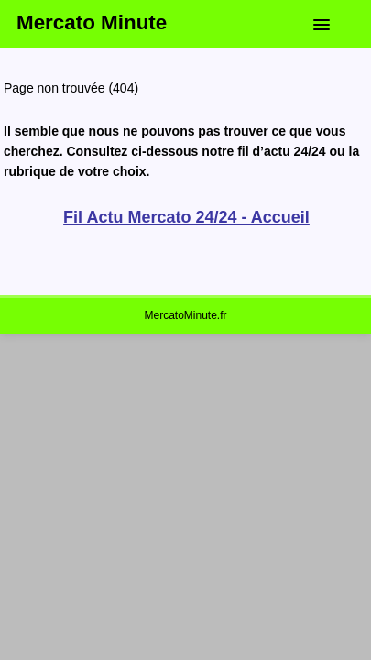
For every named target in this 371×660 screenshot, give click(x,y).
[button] (335, 21)
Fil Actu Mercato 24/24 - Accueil (186, 217)
